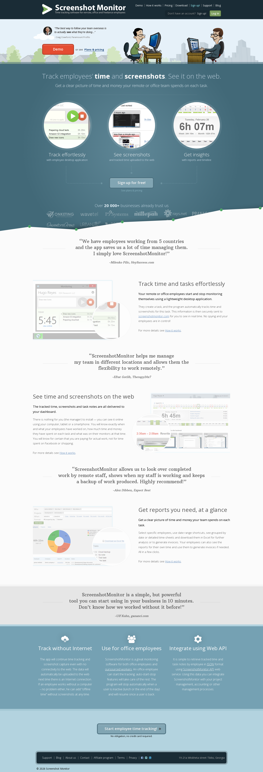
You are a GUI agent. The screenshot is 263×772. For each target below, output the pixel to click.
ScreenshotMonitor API (198, 669)
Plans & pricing (94, 49)
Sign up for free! (132, 182)
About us (70, 757)
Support (207, 5)
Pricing (168, 5)
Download (181, 5)
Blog (218, 5)
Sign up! (195, 5)
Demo (139, 5)
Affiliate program (103, 757)
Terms (121, 757)
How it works (153, 5)
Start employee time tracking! (131, 728)
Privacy (133, 757)
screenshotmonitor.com (153, 316)
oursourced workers (118, 669)
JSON (210, 664)
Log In (215, 13)
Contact (84, 757)
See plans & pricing (131, 190)
